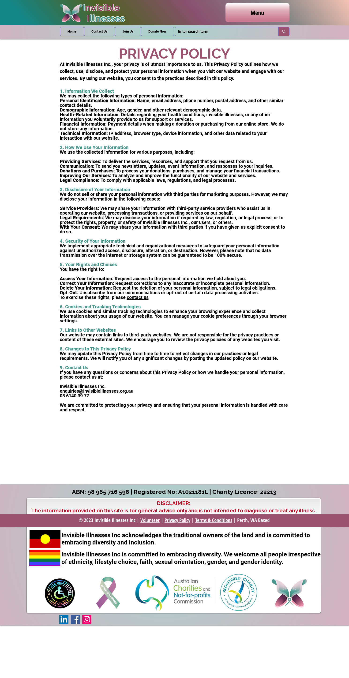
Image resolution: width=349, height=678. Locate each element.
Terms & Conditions (213, 520)
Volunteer (150, 520)
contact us (138, 297)
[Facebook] (75, 619)
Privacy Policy (177, 520)
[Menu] (257, 12)
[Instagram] (86, 619)
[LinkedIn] (63, 619)
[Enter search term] (223, 31)
